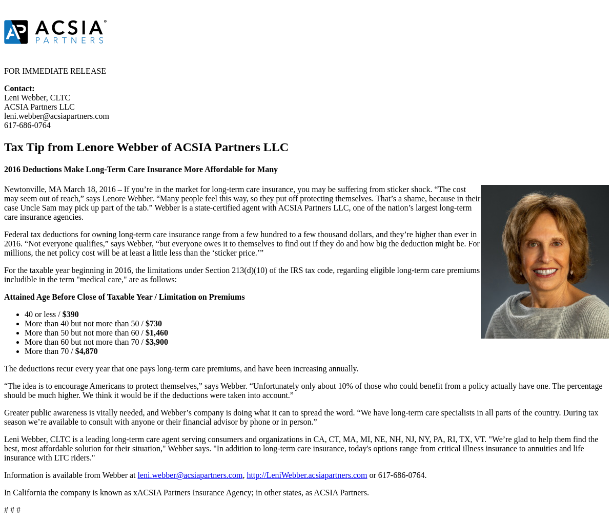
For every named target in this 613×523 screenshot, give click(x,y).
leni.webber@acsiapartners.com (190, 475)
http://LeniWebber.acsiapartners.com (307, 475)
